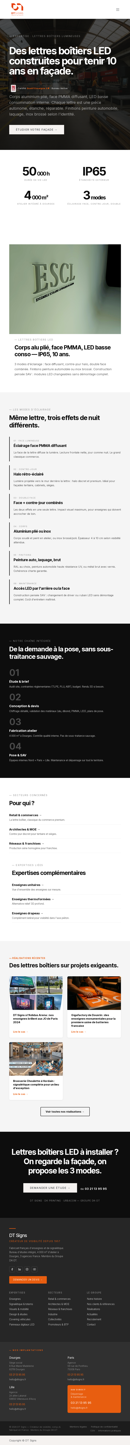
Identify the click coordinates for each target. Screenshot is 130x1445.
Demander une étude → (50, 1187)
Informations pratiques (109, 1430)
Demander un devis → (28, 1279)
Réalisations (93, 1309)
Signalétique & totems (21, 1304)
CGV (92, 1430)
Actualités (92, 1314)
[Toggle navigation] (117, 9)
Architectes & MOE (58, 1304)
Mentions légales (78, 1427)
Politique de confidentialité (104, 1427)
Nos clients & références (101, 1304)
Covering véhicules (19, 1319)
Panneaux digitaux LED (21, 1324)
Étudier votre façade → (36, 129)
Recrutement (94, 1319)
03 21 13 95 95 (17, 1374)
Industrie (52, 1314)
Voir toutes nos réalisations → (65, 1111)
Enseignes (15, 1298)
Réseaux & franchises (60, 1309)
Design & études (18, 1314)
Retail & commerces (59, 1298)
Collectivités (55, 1319)
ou (93, 1188)
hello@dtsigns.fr (17, 1379)
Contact (91, 1324)
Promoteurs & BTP (58, 1324)
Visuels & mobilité (19, 1309)
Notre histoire (94, 1298)
